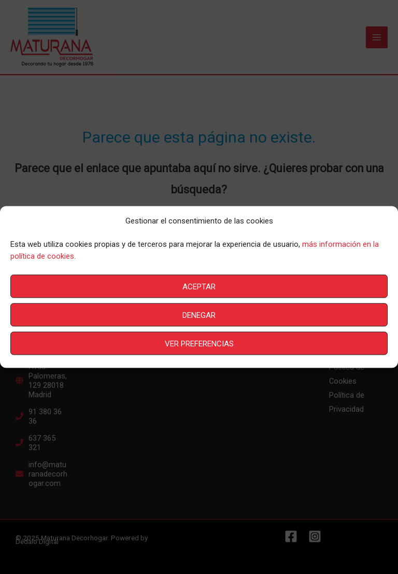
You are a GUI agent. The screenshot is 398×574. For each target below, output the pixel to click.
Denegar (199, 314)
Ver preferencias (199, 343)
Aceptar (199, 286)
